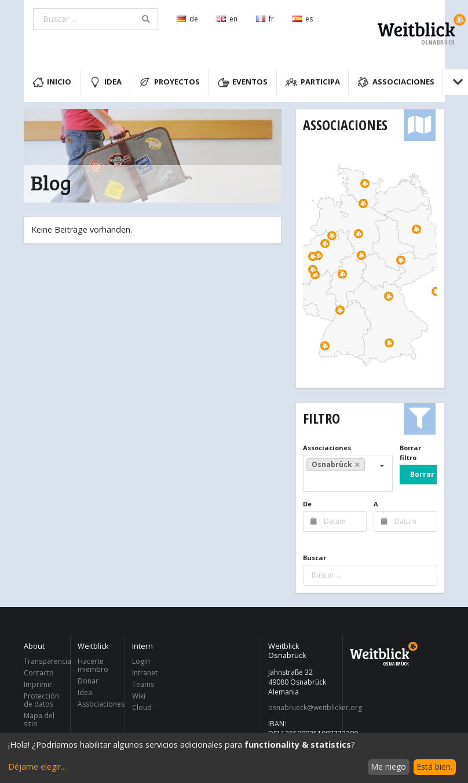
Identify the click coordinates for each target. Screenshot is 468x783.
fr (265, 19)
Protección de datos (41, 700)
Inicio (52, 82)
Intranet (145, 673)
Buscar (314, 557)
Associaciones (395, 82)
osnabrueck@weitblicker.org (302, 708)
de (187, 19)
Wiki (138, 696)
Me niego (388, 766)
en (227, 19)
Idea (105, 82)
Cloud (142, 707)
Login (141, 661)
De (307, 503)
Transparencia (44, 661)
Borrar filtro (410, 452)
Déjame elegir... (37, 766)
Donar (88, 681)
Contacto (39, 673)
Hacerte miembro (93, 665)
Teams (143, 684)
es (302, 19)
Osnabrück (336, 464)
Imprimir (38, 684)
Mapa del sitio (39, 719)
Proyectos (169, 82)
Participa (313, 82)
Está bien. (434, 766)
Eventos (243, 82)
